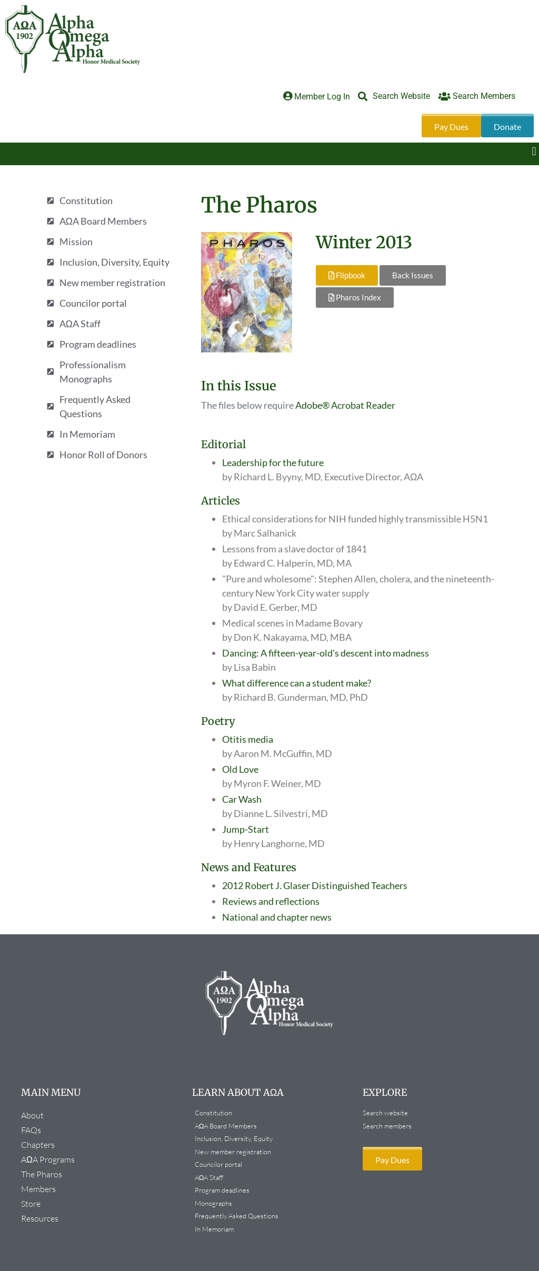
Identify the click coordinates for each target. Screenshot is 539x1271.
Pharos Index (354, 297)
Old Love (240, 769)
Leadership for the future (273, 462)
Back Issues (412, 275)
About (35, 1115)
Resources (39, 1218)
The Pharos (44, 1174)
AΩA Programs (50, 1159)
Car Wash (242, 799)
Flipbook (346, 275)
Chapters (40, 1144)
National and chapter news (277, 917)
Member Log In (322, 97)
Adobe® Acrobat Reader (345, 405)
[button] (534, 151)
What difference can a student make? (296, 683)
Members (41, 1189)
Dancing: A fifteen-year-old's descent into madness (325, 653)
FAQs (31, 1130)
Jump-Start (245, 829)
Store (31, 1203)
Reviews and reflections (271, 901)
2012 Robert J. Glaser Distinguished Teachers (314, 885)
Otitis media (247, 739)
